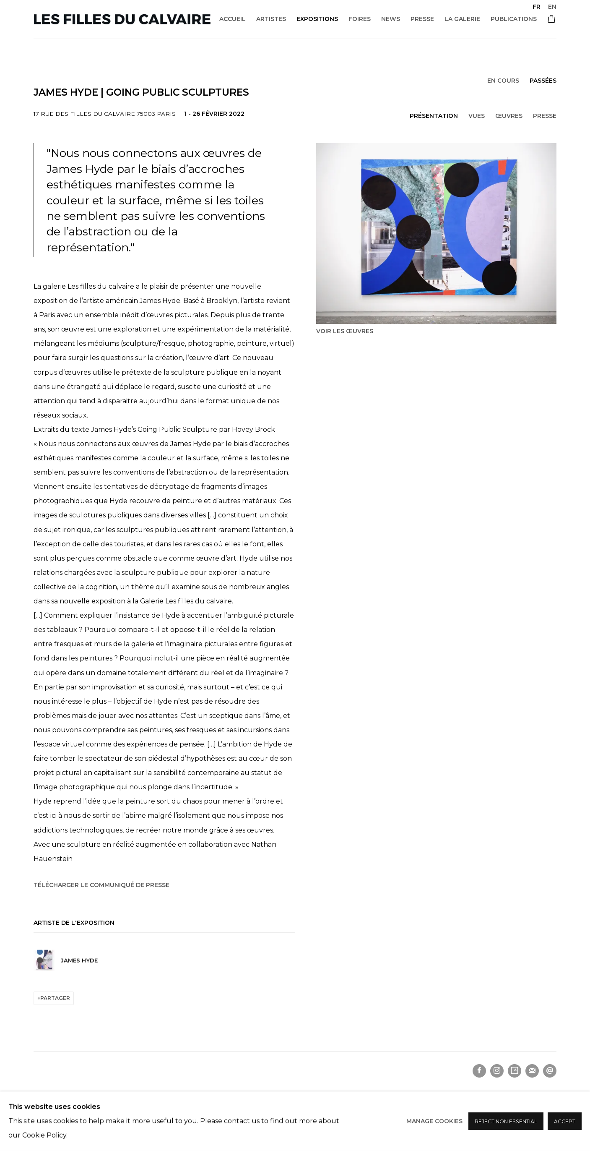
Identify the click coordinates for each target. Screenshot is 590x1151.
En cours (503, 80)
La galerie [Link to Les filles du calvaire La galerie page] (462, 19)
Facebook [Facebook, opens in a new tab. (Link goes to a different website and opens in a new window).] (479, 1071)
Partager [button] (55, 998)
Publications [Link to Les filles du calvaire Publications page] (514, 19)
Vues (476, 115)
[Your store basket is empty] (551, 19)
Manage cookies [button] (56, 1097)
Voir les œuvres (344, 331)
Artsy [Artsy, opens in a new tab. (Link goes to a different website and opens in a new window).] (514, 1071)
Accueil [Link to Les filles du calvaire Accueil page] (232, 19)
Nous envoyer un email (549, 1071)
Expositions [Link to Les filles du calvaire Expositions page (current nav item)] (317, 19)
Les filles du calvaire (122, 19)
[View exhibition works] (436, 233)
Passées (543, 80)
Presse (544, 115)
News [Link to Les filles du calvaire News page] (390, 19)
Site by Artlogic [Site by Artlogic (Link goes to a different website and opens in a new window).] (144, 1112)
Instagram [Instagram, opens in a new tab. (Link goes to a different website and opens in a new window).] (497, 1071)
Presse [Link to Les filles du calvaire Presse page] (422, 19)
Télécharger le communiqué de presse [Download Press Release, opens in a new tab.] (101, 885)
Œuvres (508, 115)
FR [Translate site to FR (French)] (537, 6)
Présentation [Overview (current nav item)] (434, 115)
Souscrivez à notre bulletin (532, 1071)
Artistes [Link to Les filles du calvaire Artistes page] (271, 19)
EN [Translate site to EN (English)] (552, 6)
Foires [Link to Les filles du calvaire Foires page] (359, 19)
